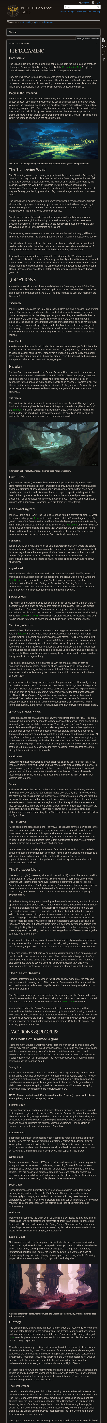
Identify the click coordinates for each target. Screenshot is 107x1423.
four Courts (71, 524)
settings (29, 22)
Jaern (36, 518)
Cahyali (34, 615)
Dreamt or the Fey (71, 67)
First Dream (15, 580)
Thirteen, (17, 409)
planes (38, 22)
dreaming (48, 22)
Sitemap (96, 12)
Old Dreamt (68, 1001)
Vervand (21, 633)
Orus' (12, 1337)
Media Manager (84, 12)
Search (98, 7)
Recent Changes (67, 12)
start (22, 22)
